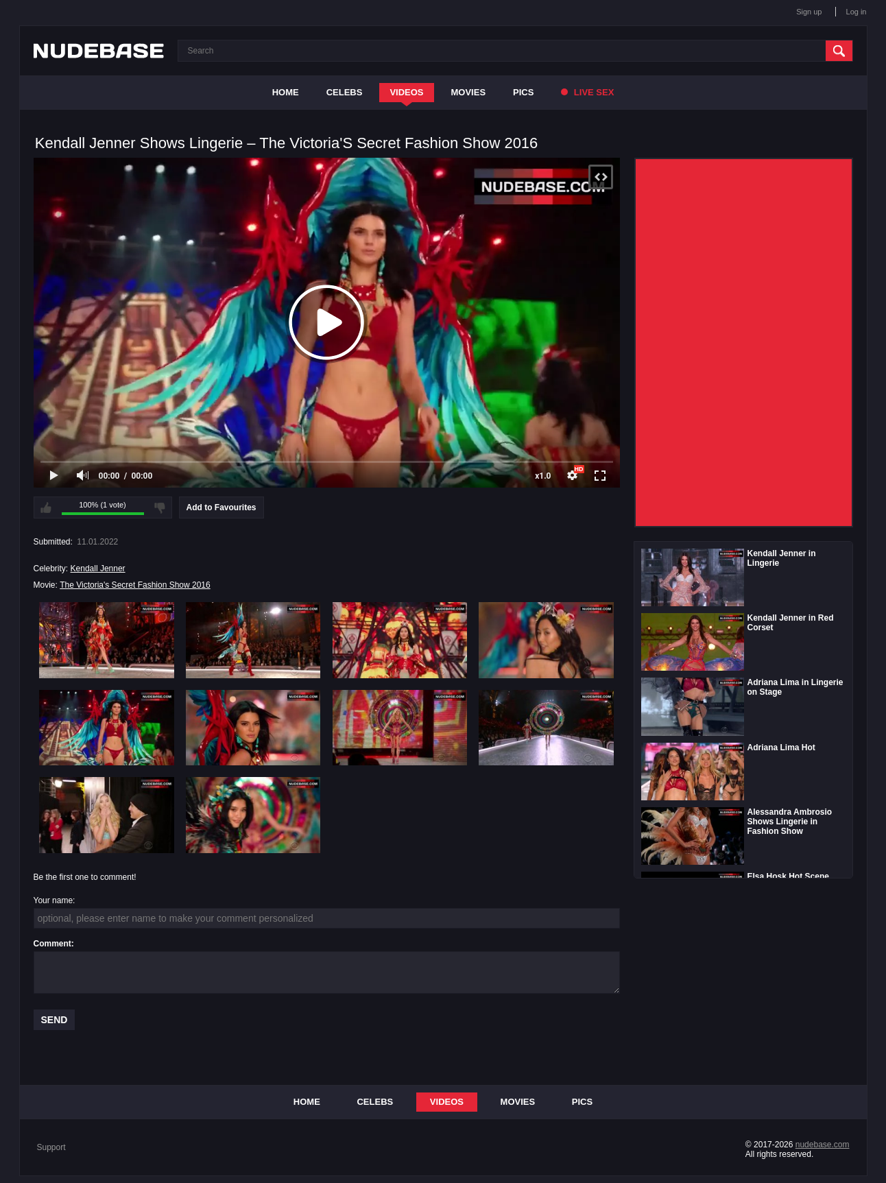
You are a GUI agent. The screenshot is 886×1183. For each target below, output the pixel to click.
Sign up (809, 12)
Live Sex (587, 92)
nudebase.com (822, 1144)
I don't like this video (159, 507)
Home (285, 92)
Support (51, 1147)
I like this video (46, 507)
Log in (856, 12)
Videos (406, 92)
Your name (53, 900)
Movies (468, 92)
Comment (52, 943)
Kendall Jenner (98, 568)
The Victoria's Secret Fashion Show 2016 (135, 585)
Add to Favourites (221, 507)
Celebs (344, 92)
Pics (523, 92)
